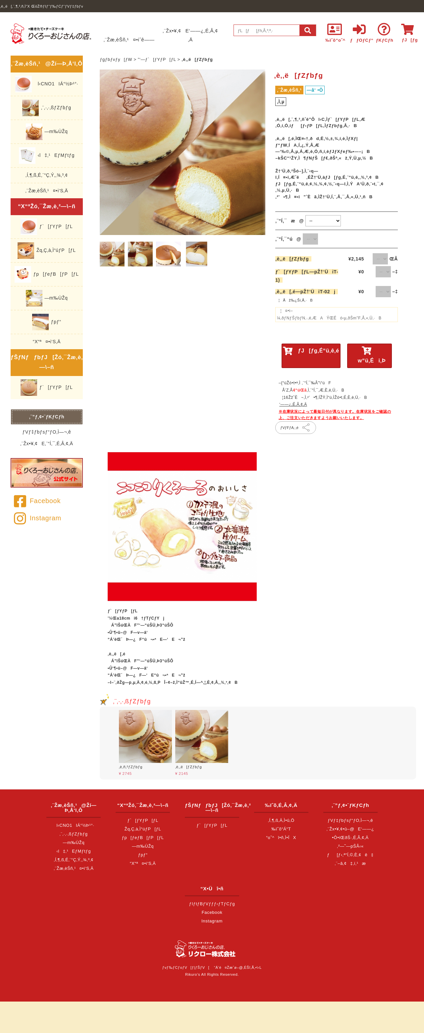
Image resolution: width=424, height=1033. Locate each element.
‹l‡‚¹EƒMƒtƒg (47, 155)
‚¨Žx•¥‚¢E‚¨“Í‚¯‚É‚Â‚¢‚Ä (46, 443)
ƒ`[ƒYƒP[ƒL (47, 226)
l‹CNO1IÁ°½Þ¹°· (46, 84)
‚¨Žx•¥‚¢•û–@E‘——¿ (350, 828)
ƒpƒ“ (46, 322)
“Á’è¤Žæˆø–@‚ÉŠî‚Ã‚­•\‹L (238, 967)
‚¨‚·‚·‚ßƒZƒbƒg (46, 108)
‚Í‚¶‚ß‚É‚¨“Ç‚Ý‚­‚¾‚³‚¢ (47, 175)
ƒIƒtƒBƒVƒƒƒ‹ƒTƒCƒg (212, 903)
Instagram (37, 518)
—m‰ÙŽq (47, 131)
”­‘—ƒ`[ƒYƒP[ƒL (157, 59)
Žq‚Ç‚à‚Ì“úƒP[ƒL (47, 250)
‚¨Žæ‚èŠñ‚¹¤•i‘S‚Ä (47, 190)
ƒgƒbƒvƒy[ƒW (116, 59)
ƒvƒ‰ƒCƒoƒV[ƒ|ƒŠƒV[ (185, 967)
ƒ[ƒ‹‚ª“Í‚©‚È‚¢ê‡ (350, 854)
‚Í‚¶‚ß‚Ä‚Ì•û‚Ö (281, 820)
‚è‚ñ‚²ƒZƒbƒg (131, 767)
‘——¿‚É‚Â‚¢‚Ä (293, 404)
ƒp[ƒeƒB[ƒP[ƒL (47, 274)
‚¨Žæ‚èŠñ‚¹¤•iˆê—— (129, 39)
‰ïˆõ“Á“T (281, 828)
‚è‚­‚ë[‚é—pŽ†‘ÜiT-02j (306, 291)
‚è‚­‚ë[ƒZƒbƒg (293, 258)
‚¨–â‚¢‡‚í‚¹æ (350, 863)
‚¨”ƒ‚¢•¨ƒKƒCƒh (47, 416)
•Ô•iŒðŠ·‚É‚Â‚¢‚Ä (350, 837)
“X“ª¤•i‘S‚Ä (47, 341)
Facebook (37, 500)
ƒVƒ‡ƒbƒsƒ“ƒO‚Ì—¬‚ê (47, 432)
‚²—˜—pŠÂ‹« (350, 846)
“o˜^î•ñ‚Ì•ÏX (281, 837)
